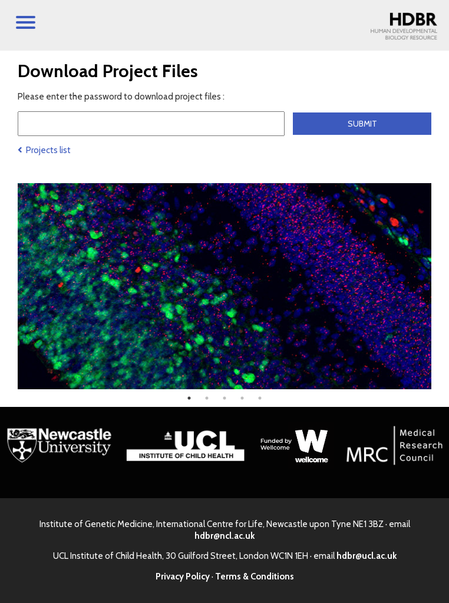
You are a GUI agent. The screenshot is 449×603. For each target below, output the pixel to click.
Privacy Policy (183, 576)
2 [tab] (207, 398)
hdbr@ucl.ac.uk (366, 556)
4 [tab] (242, 398)
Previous (9, 286)
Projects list (44, 150)
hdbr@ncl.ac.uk (224, 536)
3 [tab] (224, 398)
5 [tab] (260, 398)
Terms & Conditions (254, 576)
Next (440, 286)
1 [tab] (189, 398)
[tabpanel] (224, 286)
